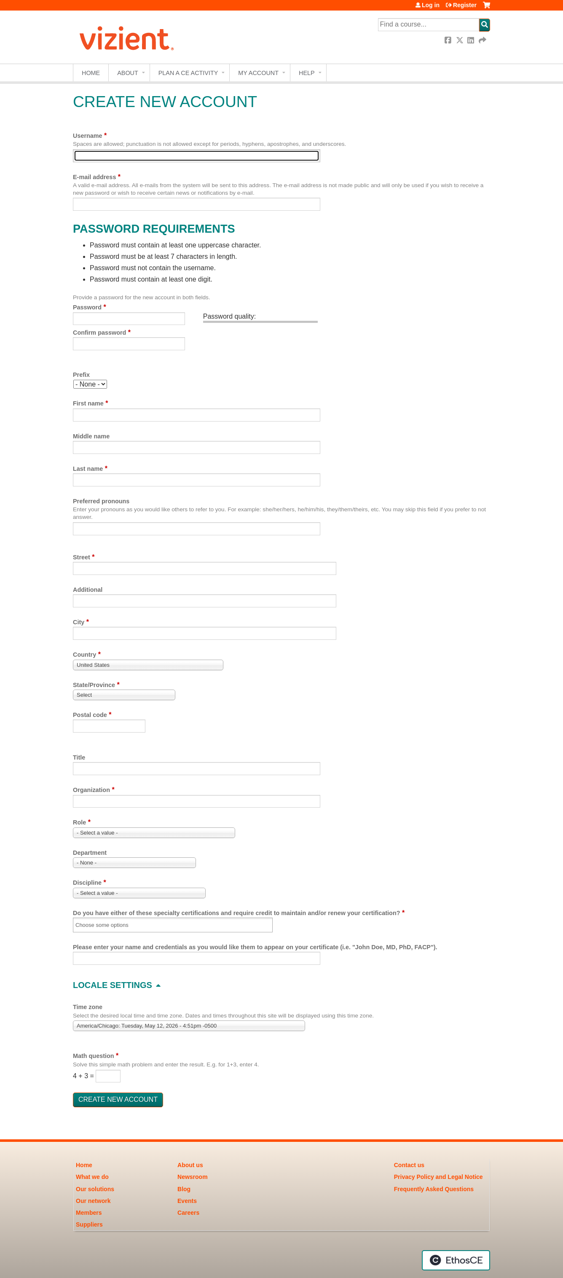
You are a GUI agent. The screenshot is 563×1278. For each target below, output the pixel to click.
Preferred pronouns (101, 501)
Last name (88, 468)
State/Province (94, 685)
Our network (93, 1200)
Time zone (87, 1007)
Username (87, 135)
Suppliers (89, 1224)
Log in (431, 5)
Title (79, 757)
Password (87, 307)
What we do (92, 1176)
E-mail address (94, 177)
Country (84, 654)
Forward (483, 40)
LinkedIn (471, 40)
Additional (87, 589)
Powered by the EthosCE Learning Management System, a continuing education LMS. (456, 1260)
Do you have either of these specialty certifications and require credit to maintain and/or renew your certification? (236, 913)
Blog (183, 1189)
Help (307, 73)
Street (81, 557)
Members (89, 1212)
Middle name (91, 436)
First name (88, 403)
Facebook (449, 40)
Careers (188, 1212)
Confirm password (99, 332)
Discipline (87, 882)
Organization (91, 790)
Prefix (81, 374)
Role (79, 822)
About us (190, 1165)
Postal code (90, 714)
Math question (93, 1055)
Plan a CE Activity (188, 73)
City (78, 622)
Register (465, 5)
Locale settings (112, 985)
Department (90, 852)
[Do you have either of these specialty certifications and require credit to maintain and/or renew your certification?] (107, 925)
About (127, 73)
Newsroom (192, 1176)
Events (187, 1200)
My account (258, 73)
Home (91, 73)
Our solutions (95, 1189)
